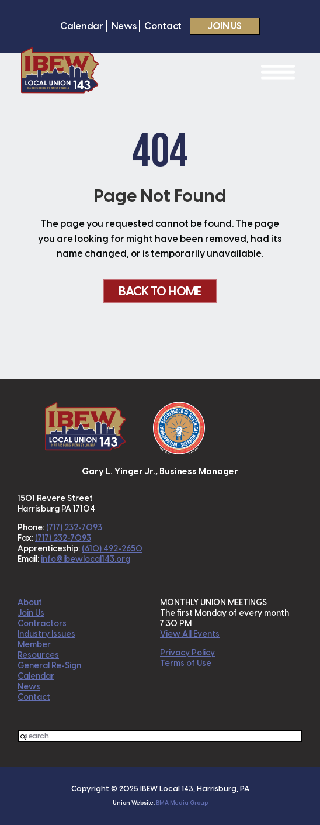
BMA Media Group (182, 802)
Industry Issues (46, 634)
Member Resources (38, 650)
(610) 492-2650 (112, 549)
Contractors (42, 624)
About (30, 602)
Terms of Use (185, 663)
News (124, 26)
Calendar (81, 26)
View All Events (190, 634)
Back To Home (160, 291)
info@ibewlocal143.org (85, 559)
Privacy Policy (187, 653)
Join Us (225, 26)
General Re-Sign (49, 666)
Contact (163, 26)
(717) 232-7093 (74, 528)
